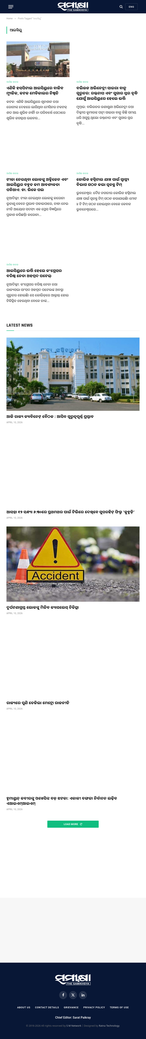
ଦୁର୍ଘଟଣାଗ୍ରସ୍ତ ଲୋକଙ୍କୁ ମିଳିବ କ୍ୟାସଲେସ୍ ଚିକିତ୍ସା (42, 607)
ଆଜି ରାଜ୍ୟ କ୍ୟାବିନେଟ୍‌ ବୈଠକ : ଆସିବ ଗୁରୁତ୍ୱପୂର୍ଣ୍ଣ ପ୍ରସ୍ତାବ (50, 416)
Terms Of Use (119, 1007)
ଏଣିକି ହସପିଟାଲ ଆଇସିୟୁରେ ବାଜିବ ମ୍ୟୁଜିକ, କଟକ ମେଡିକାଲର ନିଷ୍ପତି (34, 90)
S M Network (73, 1025)
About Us (23, 1007)
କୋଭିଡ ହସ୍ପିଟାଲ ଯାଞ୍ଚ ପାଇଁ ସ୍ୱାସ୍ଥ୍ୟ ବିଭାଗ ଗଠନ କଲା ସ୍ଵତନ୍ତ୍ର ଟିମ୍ (102, 182)
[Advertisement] (73, 863)
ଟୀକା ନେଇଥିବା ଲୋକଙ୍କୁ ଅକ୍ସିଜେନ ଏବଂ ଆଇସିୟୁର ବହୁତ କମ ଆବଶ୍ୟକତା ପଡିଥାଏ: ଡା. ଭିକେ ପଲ (37, 184)
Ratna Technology (109, 1025)
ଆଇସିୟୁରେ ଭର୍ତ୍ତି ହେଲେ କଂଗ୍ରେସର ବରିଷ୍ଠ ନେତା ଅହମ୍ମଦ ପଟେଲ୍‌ (34, 273)
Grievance (71, 1007)
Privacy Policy (94, 1007)
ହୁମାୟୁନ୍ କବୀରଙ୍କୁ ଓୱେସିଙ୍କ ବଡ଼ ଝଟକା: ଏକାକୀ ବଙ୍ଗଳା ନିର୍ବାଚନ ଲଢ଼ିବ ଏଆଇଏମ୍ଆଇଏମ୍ (61, 801)
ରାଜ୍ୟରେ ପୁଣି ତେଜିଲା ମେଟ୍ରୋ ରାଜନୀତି (37, 702)
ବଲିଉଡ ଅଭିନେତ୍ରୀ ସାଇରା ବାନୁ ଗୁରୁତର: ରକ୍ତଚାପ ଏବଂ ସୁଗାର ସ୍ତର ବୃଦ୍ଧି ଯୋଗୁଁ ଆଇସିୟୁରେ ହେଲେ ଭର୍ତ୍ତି (107, 93)
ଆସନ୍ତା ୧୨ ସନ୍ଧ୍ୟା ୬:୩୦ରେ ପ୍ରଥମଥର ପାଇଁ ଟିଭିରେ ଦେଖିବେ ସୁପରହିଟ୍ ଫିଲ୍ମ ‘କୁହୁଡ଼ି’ (70, 511)
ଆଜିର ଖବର (12, 82)
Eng (131, 6)
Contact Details (47, 1007)
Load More (73, 824)
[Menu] (10, 6)
